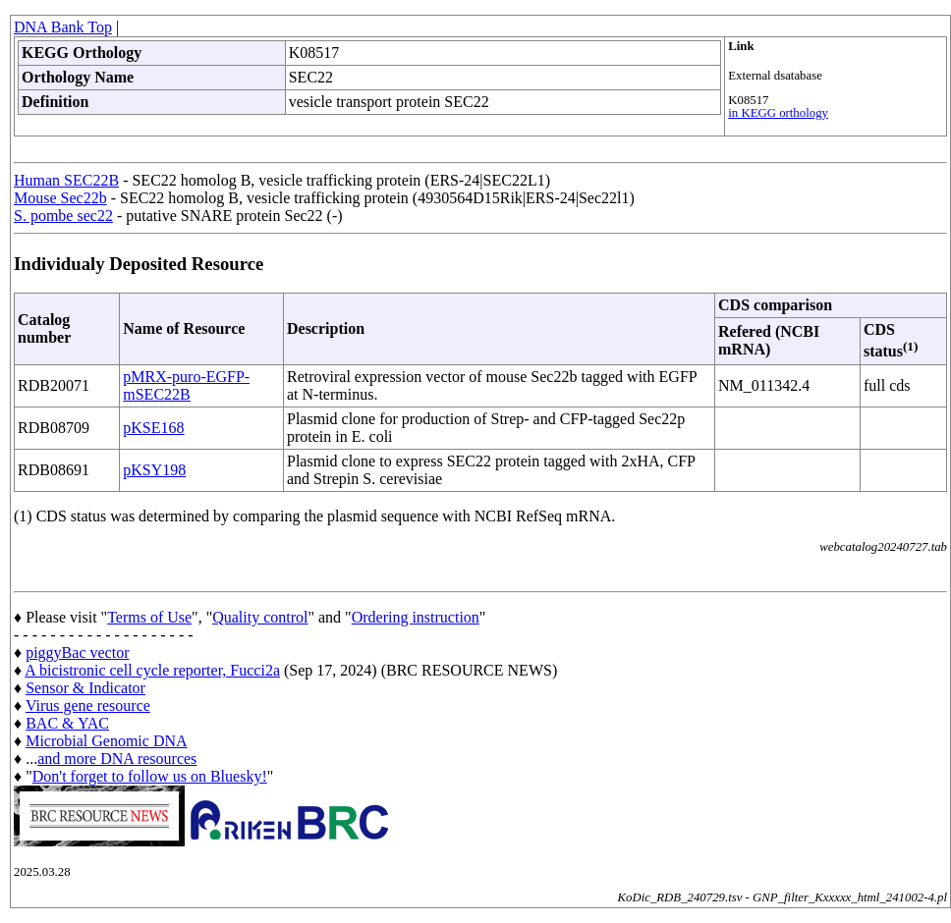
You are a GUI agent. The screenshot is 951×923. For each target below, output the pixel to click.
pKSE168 (153, 427)
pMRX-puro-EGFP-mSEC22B (186, 385)
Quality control (260, 617)
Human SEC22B (66, 180)
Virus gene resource (88, 705)
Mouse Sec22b (60, 198)
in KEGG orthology (778, 113)
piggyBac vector (77, 652)
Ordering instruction (415, 617)
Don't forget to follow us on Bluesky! (149, 776)
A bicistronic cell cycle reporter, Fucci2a (152, 670)
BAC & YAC (67, 723)
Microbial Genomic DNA (106, 741)
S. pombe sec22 (63, 215)
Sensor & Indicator (85, 687)
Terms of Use (149, 617)
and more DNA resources (116, 758)
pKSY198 (154, 470)
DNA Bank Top (63, 27)
